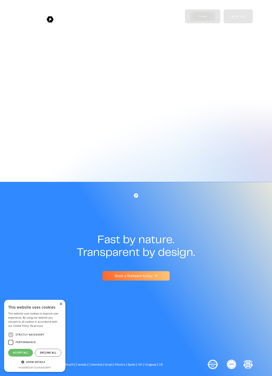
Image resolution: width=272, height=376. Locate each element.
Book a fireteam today (136, 276)
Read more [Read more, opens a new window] (36, 325)
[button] (34, 362)
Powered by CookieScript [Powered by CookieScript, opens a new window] (35, 367)
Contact (202, 16)
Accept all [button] (20, 352)
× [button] (60, 304)
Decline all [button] (48, 352)
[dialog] (34, 336)
